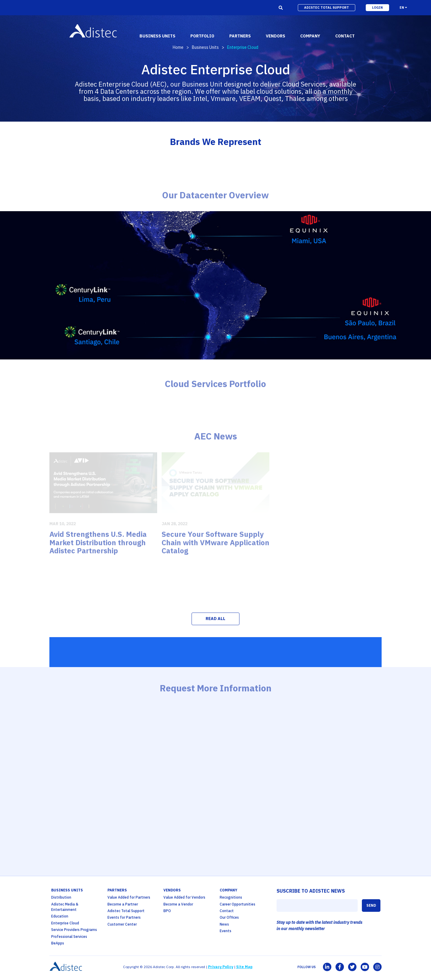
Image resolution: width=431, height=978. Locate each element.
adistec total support (326, 7)
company (310, 36)
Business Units (205, 47)
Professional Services (69, 936)
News (224, 924)
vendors (275, 36)
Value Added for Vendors (184, 897)
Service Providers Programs (74, 929)
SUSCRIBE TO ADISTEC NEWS (311, 891)
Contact (227, 911)
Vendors (172, 890)
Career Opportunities (237, 904)
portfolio (202, 36)
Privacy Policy (220, 967)
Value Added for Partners (128, 897)
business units (157, 36)
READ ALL (215, 618)
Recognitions (231, 897)
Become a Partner (122, 904)
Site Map (244, 967)
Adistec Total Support (126, 911)
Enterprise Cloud (65, 923)
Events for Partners (124, 917)
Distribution (61, 897)
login (377, 7)
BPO (167, 911)
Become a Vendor (178, 904)
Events (225, 931)
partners (240, 36)
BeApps (57, 943)
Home (178, 47)
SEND (371, 905)
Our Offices (229, 917)
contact (345, 36)
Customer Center (122, 924)
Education (59, 916)
